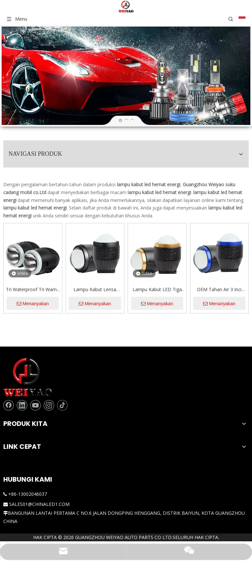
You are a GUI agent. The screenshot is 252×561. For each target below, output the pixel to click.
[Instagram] (49, 365)
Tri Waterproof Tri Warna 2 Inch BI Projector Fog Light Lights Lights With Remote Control (88, 249)
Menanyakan (88, 263)
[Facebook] (8, 365)
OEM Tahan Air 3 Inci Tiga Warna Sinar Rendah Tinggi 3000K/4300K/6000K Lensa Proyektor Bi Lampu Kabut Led (227, 249)
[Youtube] (35, 365)
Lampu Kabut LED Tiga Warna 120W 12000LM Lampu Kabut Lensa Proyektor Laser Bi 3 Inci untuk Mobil (180, 249)
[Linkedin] (22, 365)
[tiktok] (8, 376)
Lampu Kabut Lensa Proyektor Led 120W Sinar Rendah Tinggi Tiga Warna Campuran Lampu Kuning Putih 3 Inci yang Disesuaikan (134, 249)
